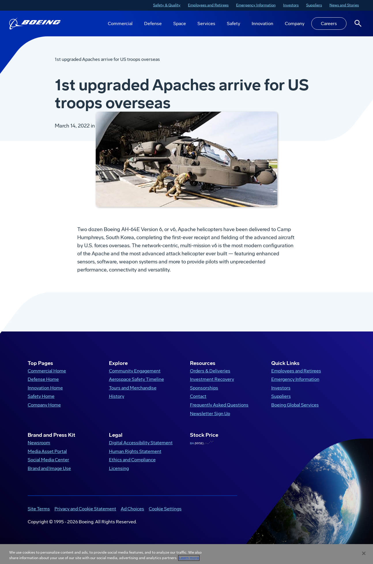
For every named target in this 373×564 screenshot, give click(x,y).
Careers (329, 23)
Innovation (262, 23)
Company (294, 23)
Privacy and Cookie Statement (85, 515)
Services (206, 23)
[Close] (363, 553)
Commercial (120, 23)
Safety (233, 23)
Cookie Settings (165, 515)
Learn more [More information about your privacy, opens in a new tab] (189, 558)
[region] (186, 554)
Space (179, 23)
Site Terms (39, 515)
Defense (153, 23)
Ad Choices (132, 515)
